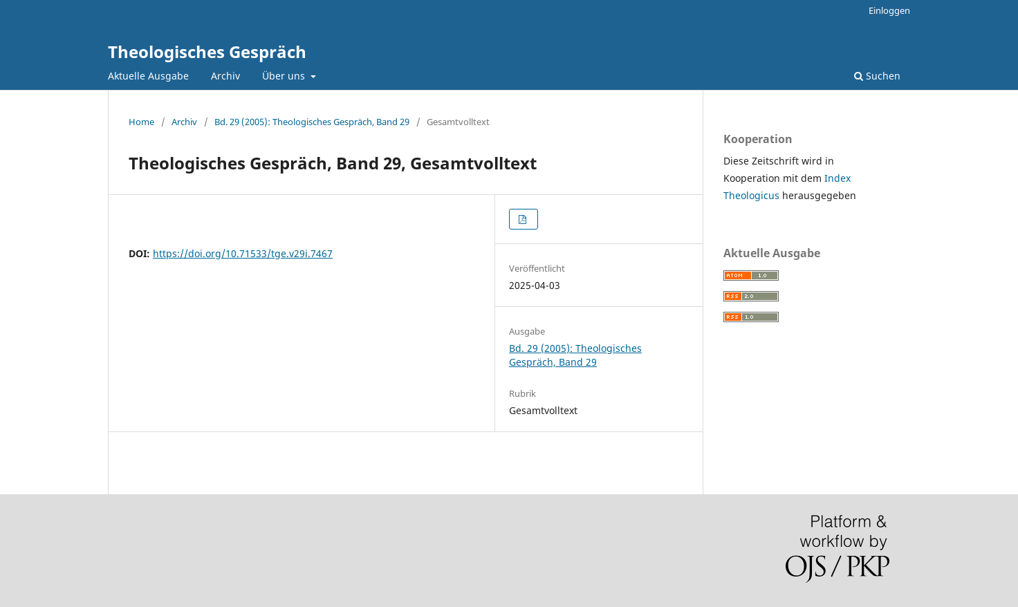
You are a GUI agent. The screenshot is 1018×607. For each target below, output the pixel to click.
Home (141, 121)
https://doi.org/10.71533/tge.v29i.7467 (243, 253)
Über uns (285, 75)
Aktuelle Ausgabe (148, 75)
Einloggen (889, 10)
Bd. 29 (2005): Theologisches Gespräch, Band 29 (311, 121)
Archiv (225, 75)
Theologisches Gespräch (207, 51)
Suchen (877, 75)
